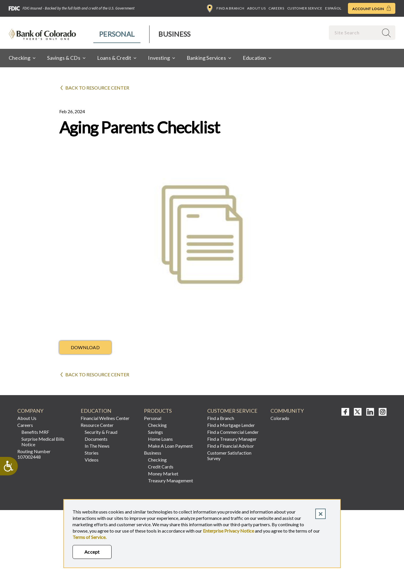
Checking (157, 425)
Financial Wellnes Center (105, 418)
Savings (155, 432)
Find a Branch (225, 8)
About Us (256, 8)
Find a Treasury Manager (232, 439)
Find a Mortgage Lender (231, 425)
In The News (97, 446)
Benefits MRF (35, 432)
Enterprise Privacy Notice (228, 530)
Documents (96, 439)
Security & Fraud (101, 432)
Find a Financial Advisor (230, 446)
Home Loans (160, 439)
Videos (92, 459)
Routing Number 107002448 (34, 454)
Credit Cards (160, 466)
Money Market (163, 473)
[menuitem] (117, 34)
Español (333, 8)
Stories (92, 452)
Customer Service (305, 8)
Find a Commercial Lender (233, 432)
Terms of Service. (89, 537)
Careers (276, 8)
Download (85, 347)
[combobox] (354, 32)
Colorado (279, 418)
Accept (92, 552)
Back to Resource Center (97, 87)
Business (174, 34)
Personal (117, 34)
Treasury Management (170, 480)
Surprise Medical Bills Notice (42, 441)
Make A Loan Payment (170, 446)
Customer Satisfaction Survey (229, 455)
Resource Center (97, 425)
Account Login (371, 8)
